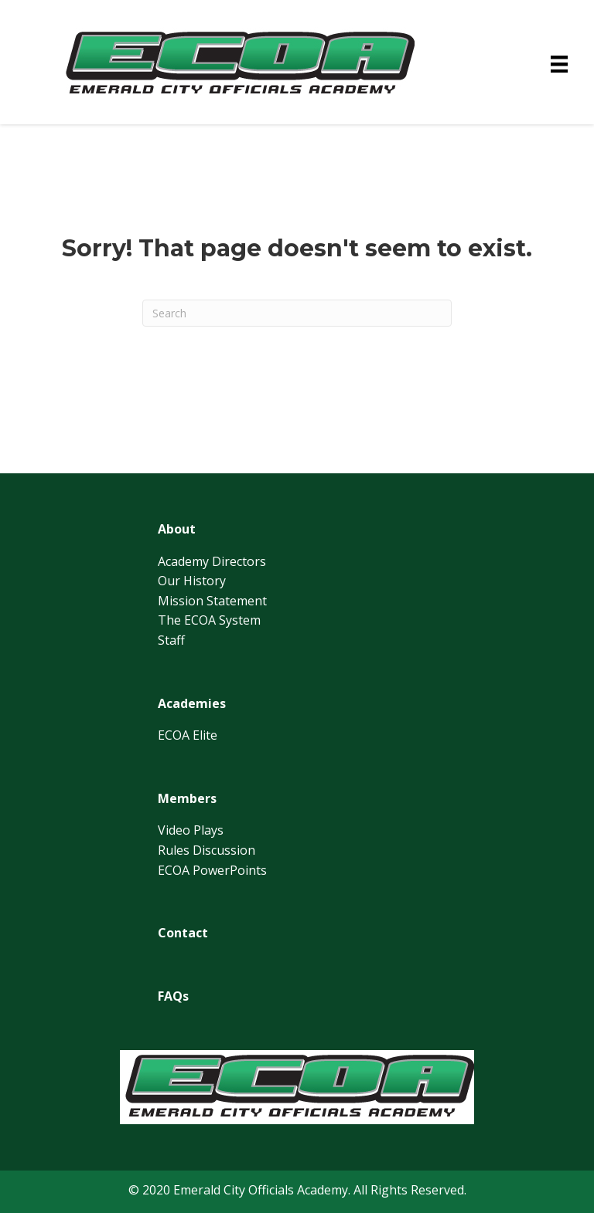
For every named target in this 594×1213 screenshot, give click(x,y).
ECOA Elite (187, 735)
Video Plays (191, 830)
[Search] (297, 313)
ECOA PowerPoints (212, 870)
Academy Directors (212, 561)
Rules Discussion (206, 850)
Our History (192, 580)
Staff (171, 640)
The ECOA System (209, 620)
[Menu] (559, 64)
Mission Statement (212, 600)
